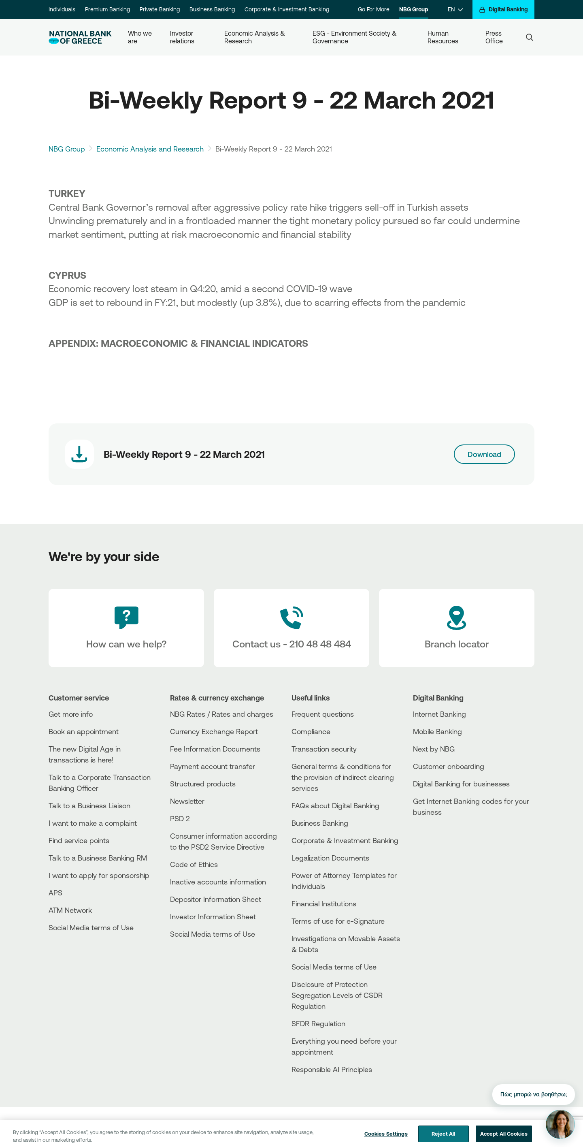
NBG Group (413, 9)
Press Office (494, 37)
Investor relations (182, 37)
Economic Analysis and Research (150, 149)
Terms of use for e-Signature (338, 921)
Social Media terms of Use (91, 927)
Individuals (62, 9)
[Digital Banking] (503, 9)
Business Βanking (320, 823)
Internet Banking (439, 714)
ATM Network (70, 910)
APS (55, 893)
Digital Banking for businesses (461, 784)
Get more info (71, 714)
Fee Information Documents (215, 749)
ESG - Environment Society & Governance (355, 37)
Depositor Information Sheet (215, 899)
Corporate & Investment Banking (287, 9)
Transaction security (324, 749)
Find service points (79, 840)
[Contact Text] (291, 628)
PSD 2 (180, 818)
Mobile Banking (437, 731)
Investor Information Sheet (213, 916)
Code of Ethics (194, 864)
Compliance (311, 731)
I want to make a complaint (93, 823)
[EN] (455, 9)
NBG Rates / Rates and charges (221, 714)
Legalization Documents (330, 858)
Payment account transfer (212, 766)
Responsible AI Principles (332, 1069)
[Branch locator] (456, 628)
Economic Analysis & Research (255, 37)
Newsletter (187, 801)
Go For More (373, 9)
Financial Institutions (324, 903)
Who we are (140, 37)
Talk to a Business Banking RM (98, 858)
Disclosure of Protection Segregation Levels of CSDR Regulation (337, 995)
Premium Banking (107, 9)
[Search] (529, 37)
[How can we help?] (126, 628)
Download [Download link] (484, 454)
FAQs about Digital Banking (335, 805)
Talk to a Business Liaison (89, 805)
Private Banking (160, 9)
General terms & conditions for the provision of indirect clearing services (343, 777)
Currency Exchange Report (214, 731)
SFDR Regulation (318, 1023)
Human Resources (443, 37)
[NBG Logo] (80, 37)
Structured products (203, 784)
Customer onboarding (448, 766)
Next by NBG (434, 749)
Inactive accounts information (218, 882)
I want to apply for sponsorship (99, 875)
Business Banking (212, 9)
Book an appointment (84, 731)
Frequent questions (323, 714)
